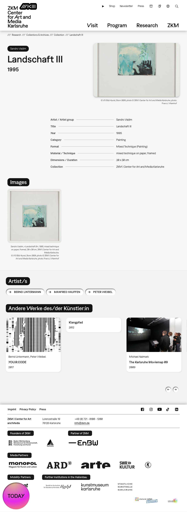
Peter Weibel (102, 291)
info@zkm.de (82, 423)
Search (177, 6)
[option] (35, 225)
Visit (92, 25)
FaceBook (142, 409)
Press (141, 6)
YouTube (159, 409)
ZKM (173, 25)
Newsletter (126, 6)
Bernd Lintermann (27, 291)
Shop (112, 6)
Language (168, 6)
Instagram (151, 409)
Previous (168, 389)
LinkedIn (177, 409)
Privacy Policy (28, 409)
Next (176, 389)
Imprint (12, 409)
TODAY (16, 496)
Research (147, 25)
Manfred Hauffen (67, 291)
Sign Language (159, 6)
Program (117, 25)
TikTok (168, 409)
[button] (137, 70)
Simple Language (151, 6)
